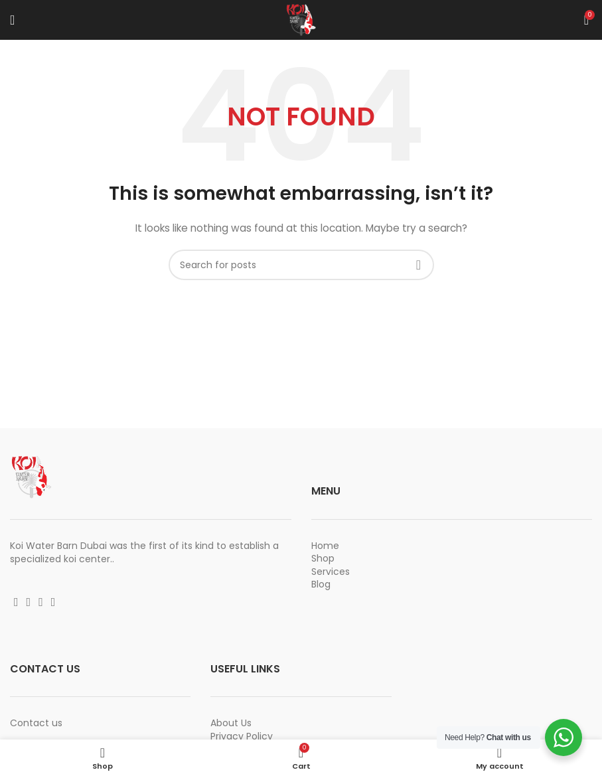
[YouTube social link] (41, 602)
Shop (323, 558)
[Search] (301, 265)
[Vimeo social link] (53, 602)
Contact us (36, 723)
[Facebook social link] (16, 602)
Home (325, 545)
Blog (321, 584)
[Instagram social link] (29, 602)
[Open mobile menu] (12, 20)
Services (330, 571)
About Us (231, 723)
